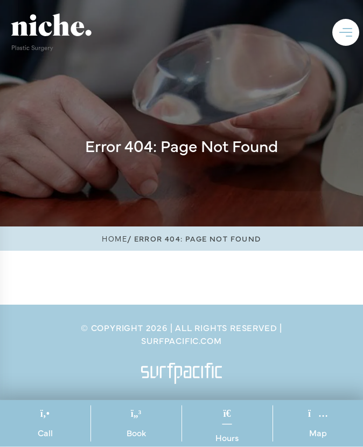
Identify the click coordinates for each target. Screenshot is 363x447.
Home (114, 238)
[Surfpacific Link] (181, 373)
